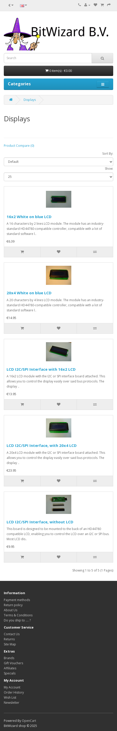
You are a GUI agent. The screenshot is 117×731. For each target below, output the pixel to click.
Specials (9, 673)
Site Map (10, 644)
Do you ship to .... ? (17, 620)
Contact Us (12, 634)
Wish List (10, 697)
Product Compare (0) (19, 145)
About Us (10, 610)
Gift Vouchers (13, 663)
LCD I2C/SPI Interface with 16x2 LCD (41, 369)
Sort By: (107, 153)
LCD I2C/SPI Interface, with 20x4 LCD (42, 445)
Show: (109, 168)
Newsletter (11, 702)
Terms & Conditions (18, 615)
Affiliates (10, 668)
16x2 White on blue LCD (29, 216)
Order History (14, 692)
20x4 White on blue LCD (29, 292)
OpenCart (29, 721)
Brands (9, 658)
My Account (12, 687)
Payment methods (17, 600)
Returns (9, 639)
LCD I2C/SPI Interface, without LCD (40, 521)
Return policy (13, 605)
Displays (30, 100)
